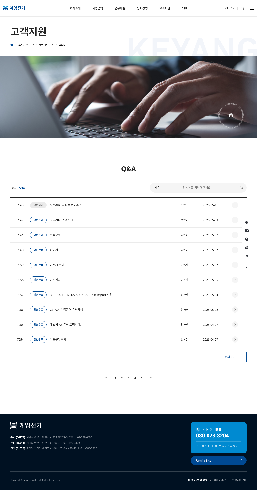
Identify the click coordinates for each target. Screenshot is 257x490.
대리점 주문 (219, 480)
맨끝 (151, 378)
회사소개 (75, 8)
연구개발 (120, 8)
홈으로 (11, 44)
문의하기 (230, 357)
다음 (148, 378)
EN (232, 8)
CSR (184, 8)
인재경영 (142, 8)
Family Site (203, 460)
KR (226, 8)
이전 (108, 378)
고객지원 (164, 8)
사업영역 (97, 8)
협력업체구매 (239, 480)
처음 (105, 378)
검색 (242, 8)
